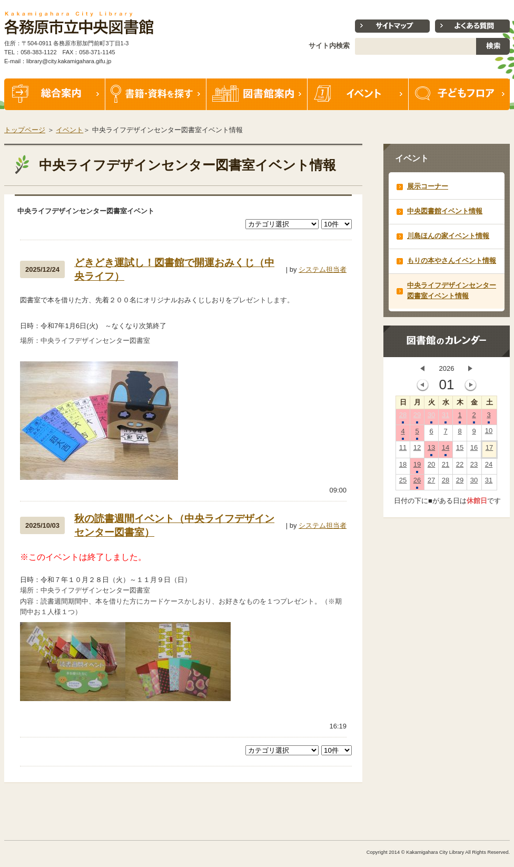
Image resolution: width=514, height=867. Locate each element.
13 (431, 450)
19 (417, 466)
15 (459, 450)
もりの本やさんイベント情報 (451, 260)
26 (417, 482)
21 (445, 466)
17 (489, 450)
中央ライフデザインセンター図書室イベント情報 (451, 290)
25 (403, 482)
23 (474, 466)
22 (459, 466)
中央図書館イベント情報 (444, 211)
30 (431, 417)
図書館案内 (257, 94)
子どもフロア (459, 94)
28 (403, 417)
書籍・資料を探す (155, 94)
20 (431, 466)
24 (488, 466)
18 (403, 466)
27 (431, 482)
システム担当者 (323, 269)
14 (445, 450)
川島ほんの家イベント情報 (448, 236)
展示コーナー (427, 186)
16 (474, 450)
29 (417, 417)
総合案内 (54, 94)
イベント (358, 94)
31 (445, 417)
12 (417, 450)
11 (403, 450)
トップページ (24, 130)
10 (488, 433)
